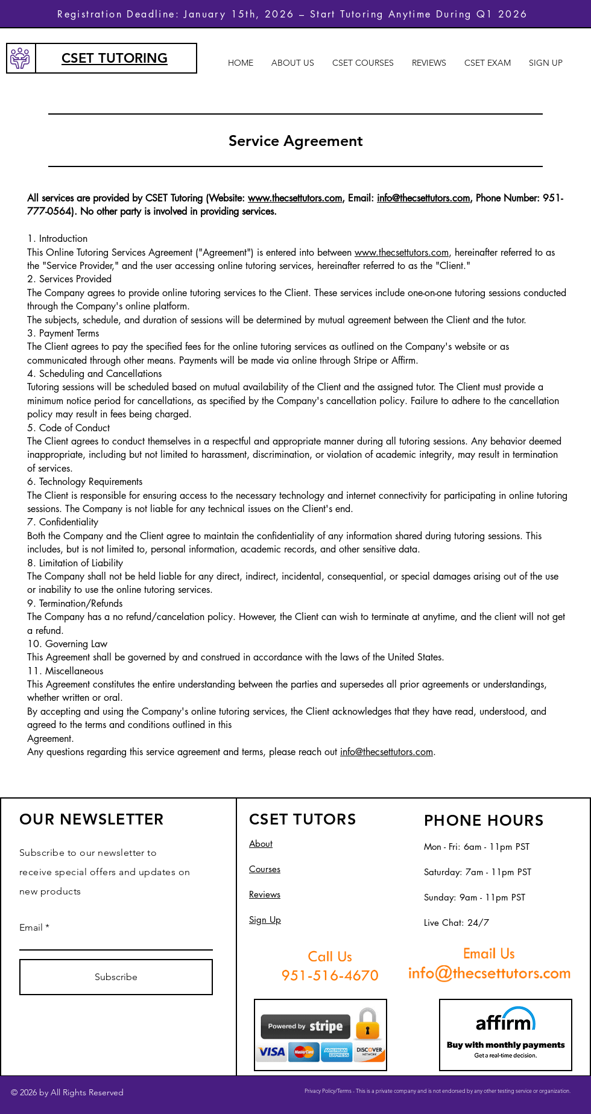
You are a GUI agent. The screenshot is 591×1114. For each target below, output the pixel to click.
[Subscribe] (116, 977)
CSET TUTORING (115, 58)
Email (31, 927)
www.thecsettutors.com (295, 198)
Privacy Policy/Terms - (330, 1090)
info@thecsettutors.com (423, 198)
